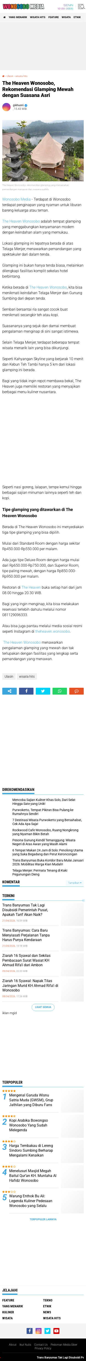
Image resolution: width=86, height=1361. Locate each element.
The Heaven (31, 587)
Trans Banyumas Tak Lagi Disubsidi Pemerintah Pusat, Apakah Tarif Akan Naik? (25, 910)
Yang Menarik (18, 17)
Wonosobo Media (16, 199)
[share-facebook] (26, 691)
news (47, 1312)
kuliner (8, 1312)
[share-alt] (9, 691)
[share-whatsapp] (60, 691)
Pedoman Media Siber (64, 1344)
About (13, 1344)
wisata (66, 17)
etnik (77, 17)
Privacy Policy (43, 1348)
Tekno (47, 1300)
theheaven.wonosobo (52, 631)
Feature (53, 17)
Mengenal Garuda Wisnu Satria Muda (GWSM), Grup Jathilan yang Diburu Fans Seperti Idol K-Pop (31, 1102)
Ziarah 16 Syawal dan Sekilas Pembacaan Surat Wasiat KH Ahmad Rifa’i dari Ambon (26, 960)
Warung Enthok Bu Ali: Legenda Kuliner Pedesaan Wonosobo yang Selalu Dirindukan (30, 1203)
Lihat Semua (43, 1007)
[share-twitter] (43, 691)
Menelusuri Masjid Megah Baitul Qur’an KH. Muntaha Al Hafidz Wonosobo (32, 1176)
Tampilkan (74, 882)
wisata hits (37, 17)
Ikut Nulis (25, 1344)
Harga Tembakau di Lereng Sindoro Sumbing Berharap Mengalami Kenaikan (31, 1150)
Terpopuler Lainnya (43, 1219)
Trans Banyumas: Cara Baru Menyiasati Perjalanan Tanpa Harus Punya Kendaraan (26, 935)
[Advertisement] (43, 46)
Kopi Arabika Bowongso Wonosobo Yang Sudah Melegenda (28, 1125)
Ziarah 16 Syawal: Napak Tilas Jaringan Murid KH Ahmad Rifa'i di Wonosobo (30, 986)
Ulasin (10, 76)
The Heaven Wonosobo (21, 221)
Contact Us (41, 1344)
